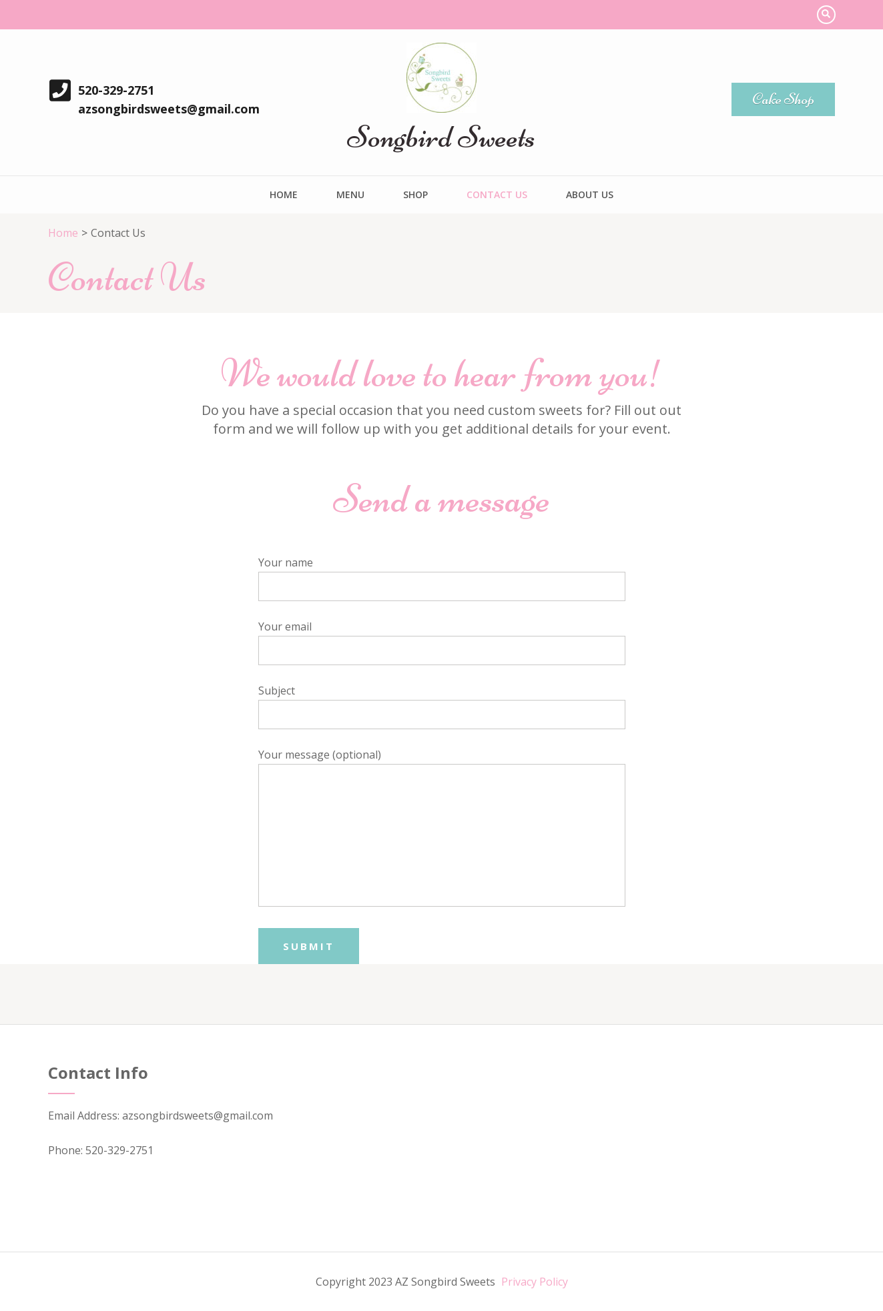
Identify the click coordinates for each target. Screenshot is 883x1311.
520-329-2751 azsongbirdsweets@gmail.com (169, 99)
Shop (415, 194)
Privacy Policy (534, 1281)
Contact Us (497, 194)
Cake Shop (783, 99)
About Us (589, 194)
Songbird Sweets (441, 136)
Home (284, 194)
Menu (350, 194)
